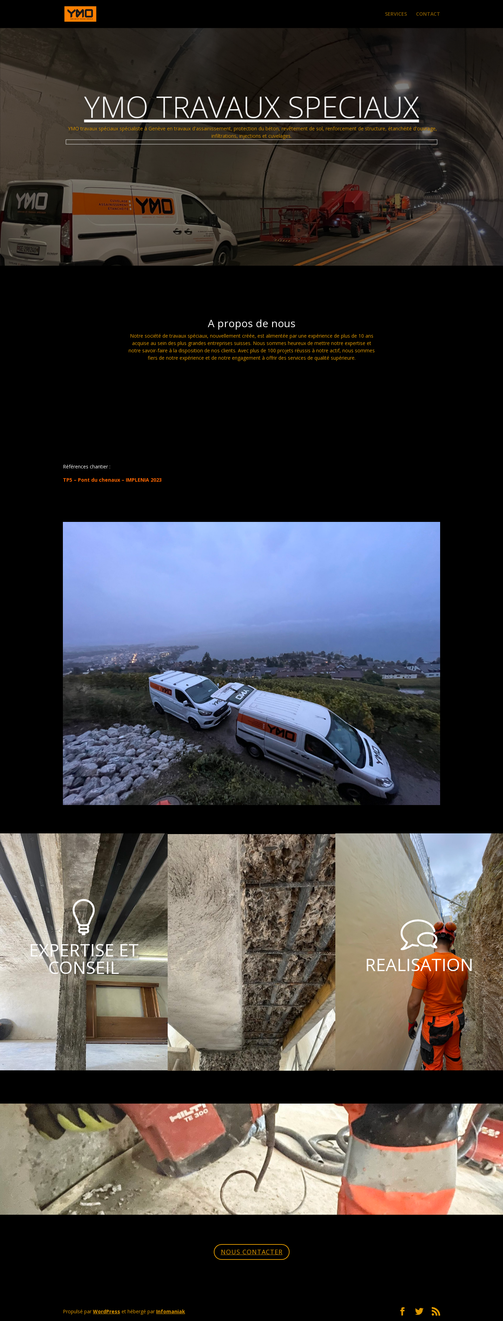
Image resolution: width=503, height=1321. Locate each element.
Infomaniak (170, 1311)
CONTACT (428, 14)
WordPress (106, 1311)
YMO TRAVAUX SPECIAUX (251, 111)
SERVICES (396, 14)
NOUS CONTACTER (252, 1252)
